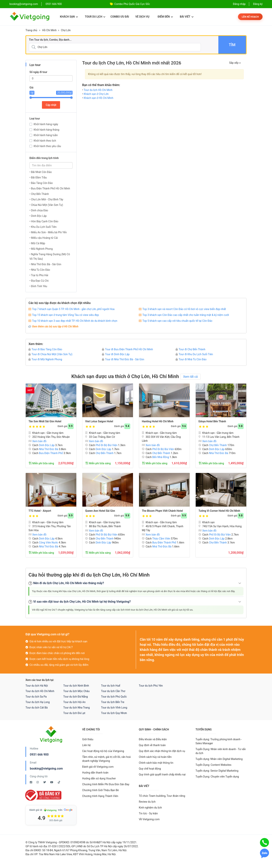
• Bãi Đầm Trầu (38, 177)
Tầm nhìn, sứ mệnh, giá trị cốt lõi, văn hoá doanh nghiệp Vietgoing (106, 758)
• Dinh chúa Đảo (38, 210)
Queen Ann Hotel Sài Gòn (100, 510)
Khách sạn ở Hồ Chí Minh (98, 97)
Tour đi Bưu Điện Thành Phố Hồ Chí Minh (127, 349)
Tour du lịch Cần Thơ (113, 691)
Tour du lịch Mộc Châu (76, 691)
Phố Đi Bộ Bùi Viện (106, 445)
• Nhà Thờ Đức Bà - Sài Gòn (45, 264)
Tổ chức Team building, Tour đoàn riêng (162, 795)
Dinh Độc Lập (47, 445)
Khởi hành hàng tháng (46, 129)
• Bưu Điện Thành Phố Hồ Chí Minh (49, 188)
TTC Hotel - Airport (40, 510)
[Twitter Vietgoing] (44, 782)
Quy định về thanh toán (152, 745)
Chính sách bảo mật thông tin (156, 762)
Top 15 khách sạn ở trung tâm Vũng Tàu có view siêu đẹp (65, 314)
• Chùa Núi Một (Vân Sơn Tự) (46, 204)
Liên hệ (86, 745)
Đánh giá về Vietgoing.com (98, 766)
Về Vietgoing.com (149, 819)
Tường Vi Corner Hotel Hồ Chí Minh (219, 510)
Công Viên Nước (48, 542)
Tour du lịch (95, 16)
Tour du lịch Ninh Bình (76, 685)
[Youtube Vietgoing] (52, 782)
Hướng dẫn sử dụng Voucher (99, 778)
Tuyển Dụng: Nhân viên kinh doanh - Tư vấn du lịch (221, 751)
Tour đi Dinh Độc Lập (116, 354)
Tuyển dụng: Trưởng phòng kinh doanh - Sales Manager (219, 741)
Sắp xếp (235, 62)
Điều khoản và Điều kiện (153, 739)
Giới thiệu (87, 739)
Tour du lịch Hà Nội (37, 685)
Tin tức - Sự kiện (148, 813)
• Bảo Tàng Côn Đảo (41, 182)
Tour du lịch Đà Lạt (74, 713)
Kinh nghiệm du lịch (150, 807)
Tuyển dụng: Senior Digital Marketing (217, 770)
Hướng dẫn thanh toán (95, 772)
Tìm (232, 45)
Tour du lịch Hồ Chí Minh (98, 89)
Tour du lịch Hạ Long (38, 702)
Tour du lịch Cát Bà (37, 707)
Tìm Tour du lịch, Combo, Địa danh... (50, 39)
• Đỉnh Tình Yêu (38, 286)
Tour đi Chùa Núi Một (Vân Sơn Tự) (50, 354)
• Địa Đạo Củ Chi (39, 280)
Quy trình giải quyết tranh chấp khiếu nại (162, 774)
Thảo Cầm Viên (161, 538)
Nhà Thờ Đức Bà (48, 449)
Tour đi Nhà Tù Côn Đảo (191, 359)
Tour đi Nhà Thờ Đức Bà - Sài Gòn (123, 359)
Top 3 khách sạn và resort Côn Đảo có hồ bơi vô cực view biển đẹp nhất (184, 309)
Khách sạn (69, 16)
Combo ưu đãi (119, 16)
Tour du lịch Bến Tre (112, 702)
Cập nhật (51, 104)
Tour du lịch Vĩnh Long (114, 707)
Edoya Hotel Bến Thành (212, 421)
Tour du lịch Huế (110, 685)
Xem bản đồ (37, 441)
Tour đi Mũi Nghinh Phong (45, 359)
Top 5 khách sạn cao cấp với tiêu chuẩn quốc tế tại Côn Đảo (177, 320)
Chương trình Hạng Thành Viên (100, 796)
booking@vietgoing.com (46, 768)
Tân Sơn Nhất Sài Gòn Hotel (45, 421)
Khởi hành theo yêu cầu (47, 146)
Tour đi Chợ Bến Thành (190, 349)
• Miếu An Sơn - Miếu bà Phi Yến (48, 232)
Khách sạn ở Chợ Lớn (96, 93)
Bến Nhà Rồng (160, 457)
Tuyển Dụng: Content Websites (213, 764)
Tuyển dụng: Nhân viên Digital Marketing (219, 758)
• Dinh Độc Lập (38, 215)
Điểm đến (165, 16)
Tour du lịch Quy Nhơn (114, 713)
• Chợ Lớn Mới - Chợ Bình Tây (46, 199)
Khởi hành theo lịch (45, 140)
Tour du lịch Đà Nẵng (75, 696)
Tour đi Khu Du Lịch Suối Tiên (194, 354)
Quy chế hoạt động (150, 768)
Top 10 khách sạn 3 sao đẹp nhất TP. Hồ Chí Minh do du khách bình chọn (74, 320)
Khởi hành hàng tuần (46, 135)
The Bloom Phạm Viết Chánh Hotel (162, 510)
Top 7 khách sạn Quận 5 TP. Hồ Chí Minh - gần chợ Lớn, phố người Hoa (73, 309)
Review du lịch (147, 801)
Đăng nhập (239, 3)
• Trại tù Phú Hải (38, 275)
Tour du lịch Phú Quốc (114, 696)
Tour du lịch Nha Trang (76, 707)
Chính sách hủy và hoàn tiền (155, 756)
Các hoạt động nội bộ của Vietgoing (103, 751)
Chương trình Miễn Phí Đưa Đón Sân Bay (105, 784)
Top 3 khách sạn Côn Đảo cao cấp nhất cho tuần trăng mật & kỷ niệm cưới (185, 314)
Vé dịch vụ (142, 16)
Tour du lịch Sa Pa (36, 696)
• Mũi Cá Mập (37, 243)
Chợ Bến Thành (105, 453)
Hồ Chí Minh (49, 30)
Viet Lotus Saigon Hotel (99, 421)
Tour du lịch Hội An (74, 702)
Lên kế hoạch (250, 16)
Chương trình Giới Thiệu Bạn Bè (100, 790)
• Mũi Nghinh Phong (41, 248)
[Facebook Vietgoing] (31, 782)
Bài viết (187, 16)
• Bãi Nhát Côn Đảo (40, 172)
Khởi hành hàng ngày (46, 124)
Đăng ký (258, 3)
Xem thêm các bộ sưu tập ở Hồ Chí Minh (55, 326)
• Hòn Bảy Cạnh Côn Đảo (43, 221)
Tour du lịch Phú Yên (151, 685)
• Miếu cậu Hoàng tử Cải (43, 237)
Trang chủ (31, 30)
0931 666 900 (54, 3)
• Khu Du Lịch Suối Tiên (42, 226)
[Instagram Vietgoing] (37, 782)
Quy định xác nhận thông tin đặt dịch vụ (162, 751)
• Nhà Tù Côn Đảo (39, 269)
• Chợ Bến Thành (39, 193)
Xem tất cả (190, 376)
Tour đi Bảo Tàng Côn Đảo (45, 349)
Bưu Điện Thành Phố (51, 453)
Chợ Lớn (66, 30)
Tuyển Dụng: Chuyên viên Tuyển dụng (217, 776)
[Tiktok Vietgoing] (59, 782)
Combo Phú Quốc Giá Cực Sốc (132, 3)
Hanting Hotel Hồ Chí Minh (157, 421)
